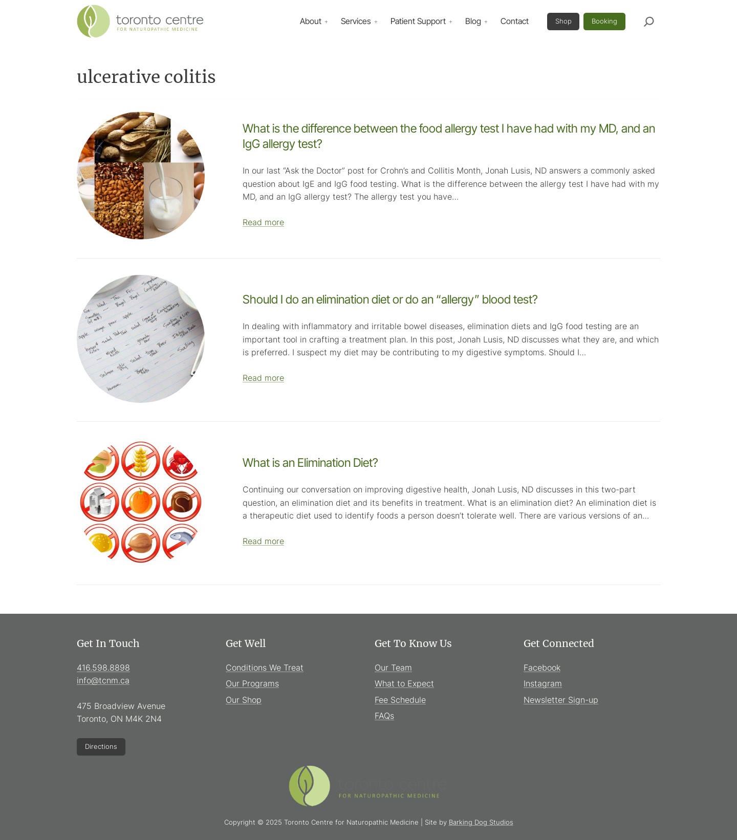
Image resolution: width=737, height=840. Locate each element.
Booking (604, 21)
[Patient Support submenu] (450, 21)
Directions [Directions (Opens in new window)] (101, 746)
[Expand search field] (649, 21)
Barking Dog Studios (481, 822)
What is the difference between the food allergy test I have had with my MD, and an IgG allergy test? (449, 136)
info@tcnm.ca (103, 680)
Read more (263, 222)
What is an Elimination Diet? (310, 463)
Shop (563, 21)
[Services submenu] (375, 21)
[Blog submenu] (485, 21)
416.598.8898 (103, 667)
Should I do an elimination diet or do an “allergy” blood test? (390, 299)
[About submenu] (326, 21)
